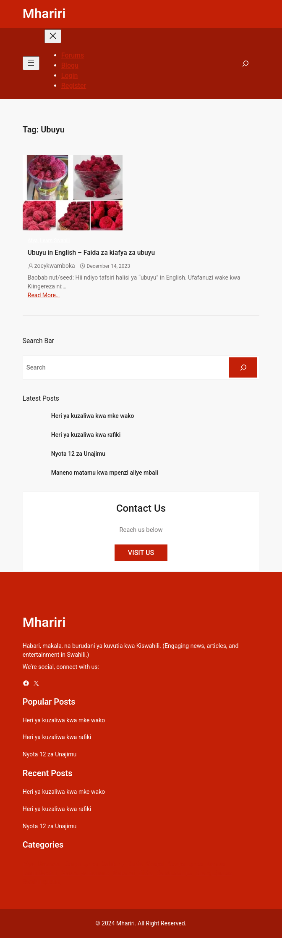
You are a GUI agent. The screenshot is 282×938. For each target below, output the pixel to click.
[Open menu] (31, 63)
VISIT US (141, 553)
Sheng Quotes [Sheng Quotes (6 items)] (214, 872)
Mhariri (44, 13)
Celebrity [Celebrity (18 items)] (112, 864)
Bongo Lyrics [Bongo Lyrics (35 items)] (81, 864)
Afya (33, 240)
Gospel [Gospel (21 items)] (155, 864)
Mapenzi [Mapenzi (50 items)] (123, 872)
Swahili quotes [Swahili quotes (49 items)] (42, 881)
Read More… (44, 295)
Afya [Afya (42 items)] (28, 864)
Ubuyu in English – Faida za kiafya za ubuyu (91, 252)
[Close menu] (52, 36)
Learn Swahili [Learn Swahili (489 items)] (40, 872)
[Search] (243, 367)
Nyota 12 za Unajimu (78, 453)
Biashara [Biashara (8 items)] (49, 864)
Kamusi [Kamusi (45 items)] (216, 864)
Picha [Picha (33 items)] (145, 872)
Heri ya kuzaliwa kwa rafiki (85, 434)
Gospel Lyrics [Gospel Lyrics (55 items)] (185, 864)
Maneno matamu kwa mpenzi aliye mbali (104, 472)
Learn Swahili (55, 240)
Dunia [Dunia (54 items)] (135, 864)
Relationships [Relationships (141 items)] (174, 872)
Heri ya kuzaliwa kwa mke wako (92, 415)
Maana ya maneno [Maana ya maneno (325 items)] (85, 872)
